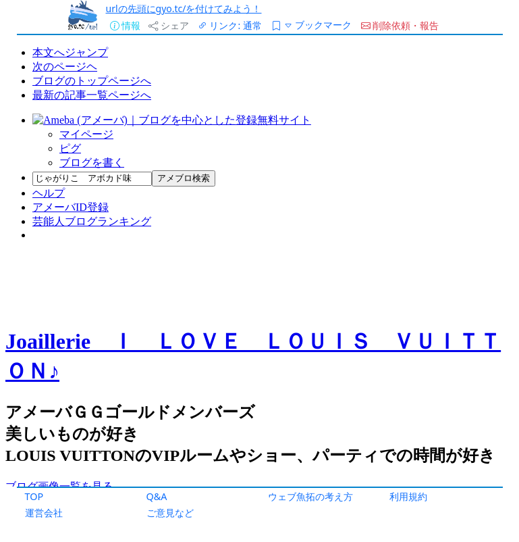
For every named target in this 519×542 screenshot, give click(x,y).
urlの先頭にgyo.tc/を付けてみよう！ (184, 8)
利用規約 (408, 496)
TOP (34, 496)
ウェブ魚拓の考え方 (310, 496)
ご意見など (170, 512)
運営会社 (44, 512)
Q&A (156, 496)
